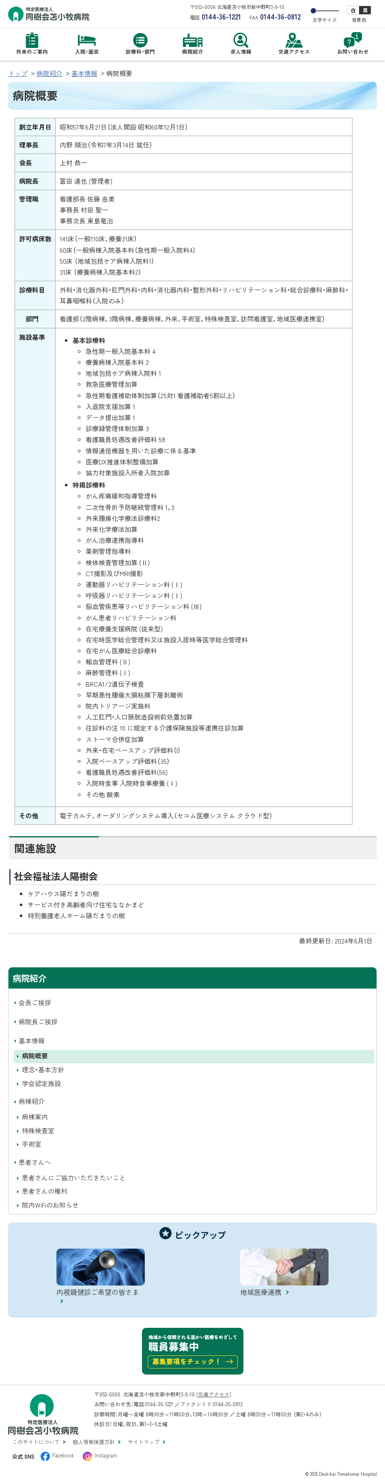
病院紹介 (49, 73)
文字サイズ (324, 19)
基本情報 (84, 73)
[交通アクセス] (213, 1394)
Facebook (63, 1455)
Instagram (106, 1455)
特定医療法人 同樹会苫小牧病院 (48, 14)
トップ (18, 73)
